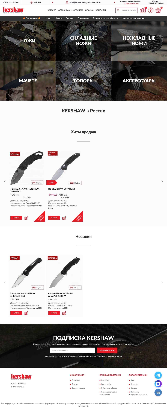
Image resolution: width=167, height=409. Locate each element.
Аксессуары (83, 18)
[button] (131, 3)
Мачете (58, 18)
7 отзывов (27, 197)
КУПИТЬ (16, 218)
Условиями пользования (105, 356)
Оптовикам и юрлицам (70, 10)
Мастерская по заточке (133, 18)
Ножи (47, 18)
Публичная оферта (109, 388)
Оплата (75, 384)
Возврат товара (78, 388)
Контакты (101, 10)
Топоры (69, 18)
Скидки (133, 388)
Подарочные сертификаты (105, 18)
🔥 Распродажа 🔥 (31, 18)
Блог (132, 380)
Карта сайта (106, 384)
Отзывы (89, 10)
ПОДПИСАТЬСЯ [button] (107, 350)
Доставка (76, 380)
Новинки (134, 384)
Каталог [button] (52, 10)
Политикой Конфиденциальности (82, 356)
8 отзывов (65, 197)
